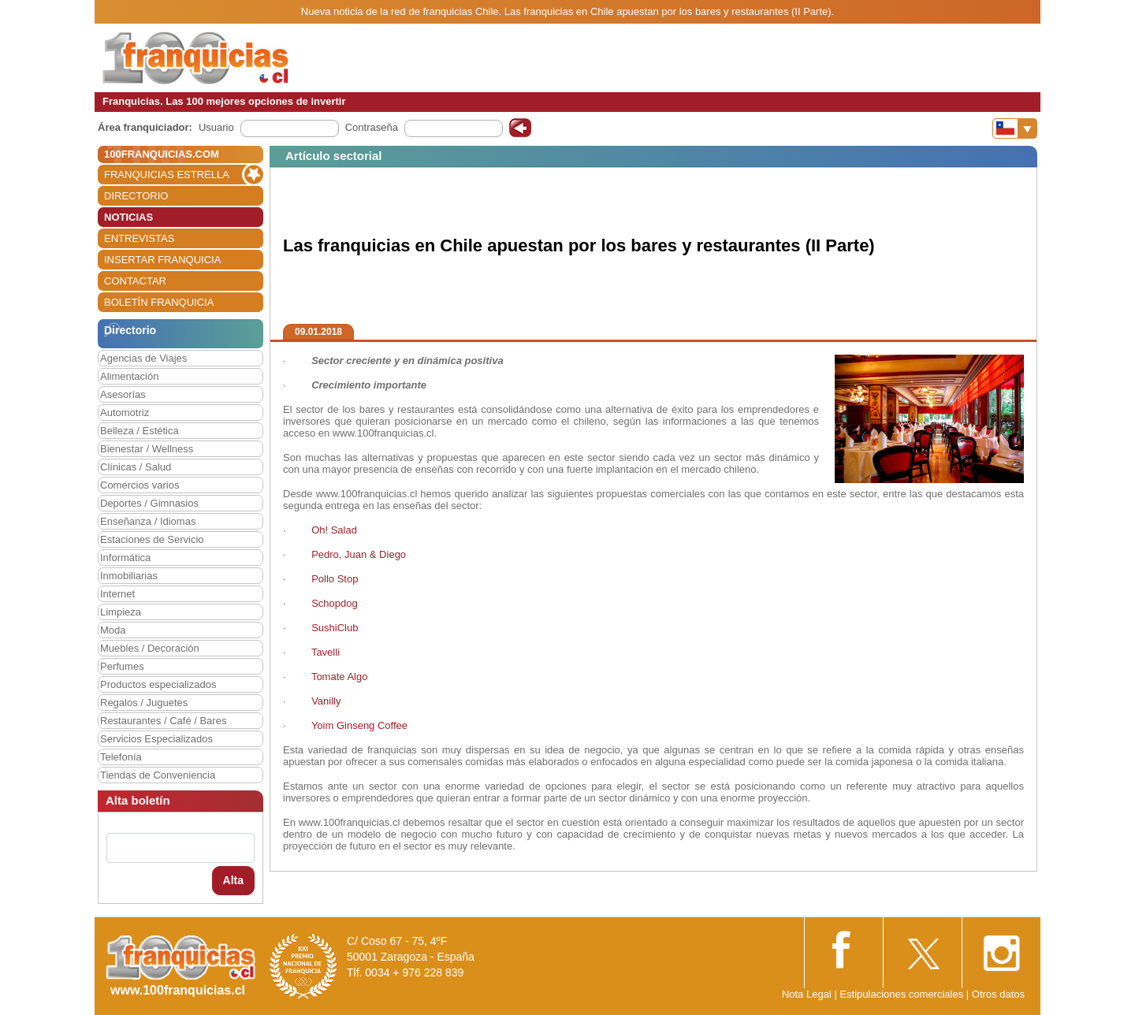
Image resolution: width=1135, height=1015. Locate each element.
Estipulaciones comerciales (902, 994)
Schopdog (334, 603)
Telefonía (121, 757)
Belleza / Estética (139, 431)
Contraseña (371, 127)
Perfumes (122, 666)
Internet (117, 594)
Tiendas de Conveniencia (157, 775)
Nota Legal (807, 994)
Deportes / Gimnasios (149, 503)
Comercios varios (139, 485)
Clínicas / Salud (135, 467)
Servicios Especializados (156, 739)
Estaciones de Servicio (152, 539)
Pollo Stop (334, 579)
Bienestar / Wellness (146, 449)
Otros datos (998, 994)
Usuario (216, 127)
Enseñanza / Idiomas (147, 521)
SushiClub (336, 628)
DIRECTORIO (136, 196)
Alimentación (129, 376)
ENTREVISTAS (139, 238)
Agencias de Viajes (143, 358)
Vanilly (325, 701)
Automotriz (124, 412)
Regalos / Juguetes (144, 702)
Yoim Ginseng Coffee (359, 725)
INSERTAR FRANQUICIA (162, 260)
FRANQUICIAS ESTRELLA (166, 174)
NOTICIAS (128, 217)
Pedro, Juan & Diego (358, 554)
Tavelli (325, 652)
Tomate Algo (339, 676)
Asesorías (123, 394)
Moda (113, 630)
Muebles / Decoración (149, 648)
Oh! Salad (334, 530)
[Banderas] (1014, 128)
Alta (233, 880)
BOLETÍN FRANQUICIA (159, 302)
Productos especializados (158, 684)
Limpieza (120, 612)
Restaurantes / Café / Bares (163, 721)
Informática (125, 557)
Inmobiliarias (129, 576)
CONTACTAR (135, 281)
